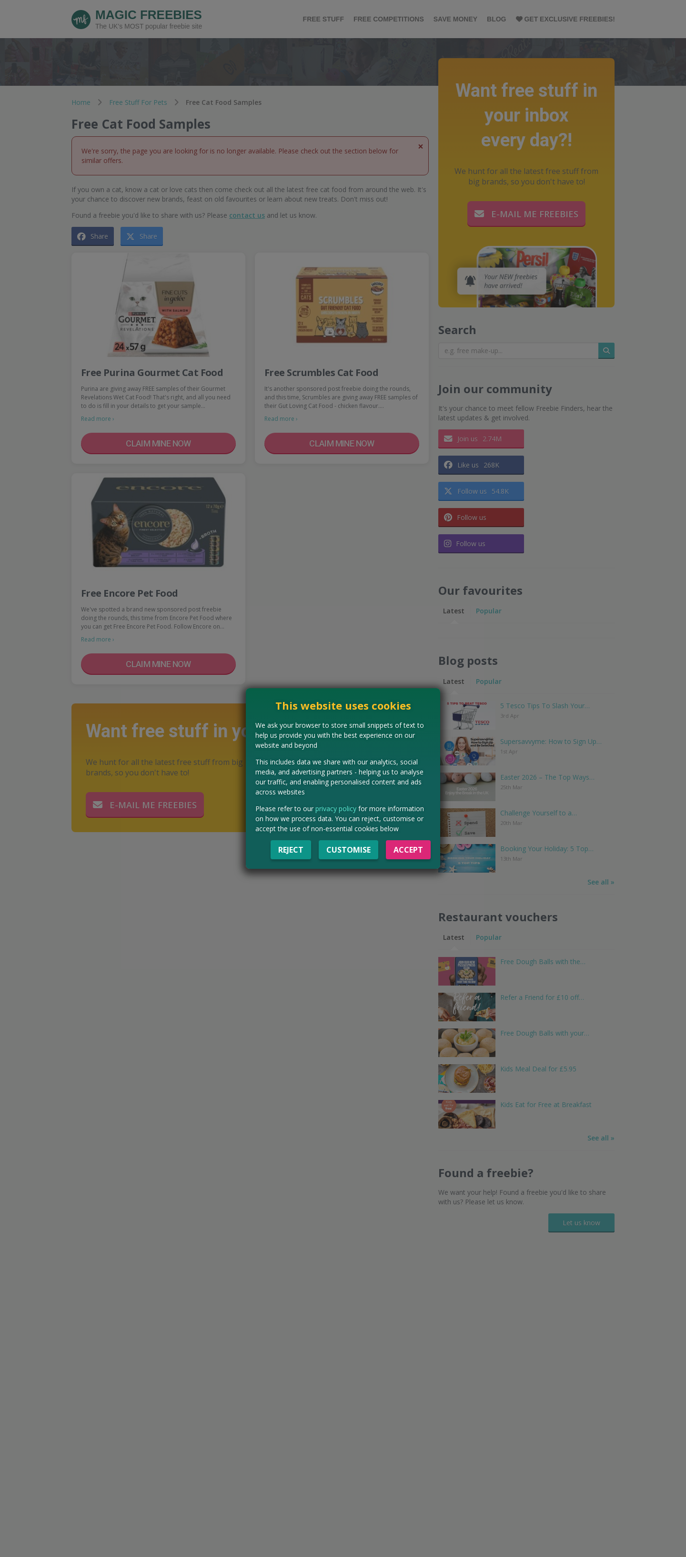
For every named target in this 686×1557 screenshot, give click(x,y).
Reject (290, 850)
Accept (408, 850)
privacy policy (335, 808)
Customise (348, 850)
